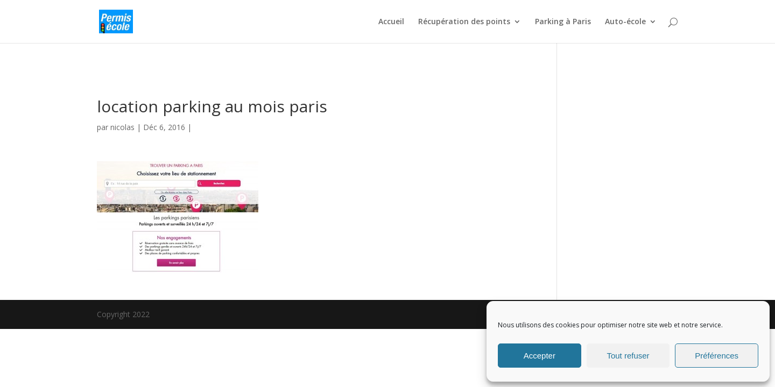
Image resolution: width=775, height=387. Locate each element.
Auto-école (625, 22)
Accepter (539, 355)
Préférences (716, 355)
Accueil (391, 22)
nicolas (122, 127)
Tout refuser (628, 355)
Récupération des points (464, 22)
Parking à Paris (563, 22)
